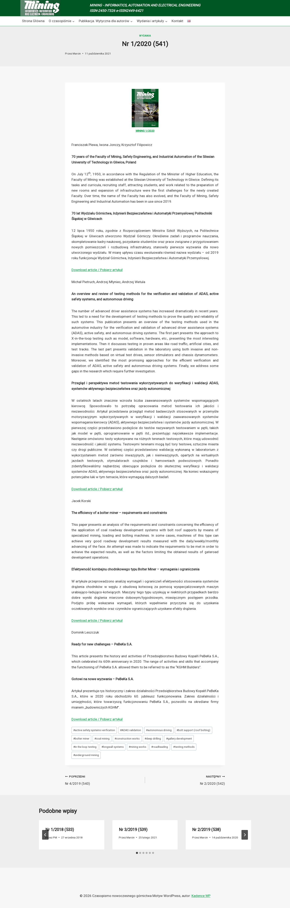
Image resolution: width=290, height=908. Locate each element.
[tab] (137, 853)
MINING (140, 130)
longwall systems (113, 746)
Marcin (77, 53)
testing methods (184, 746)
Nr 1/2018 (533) (59, 829)
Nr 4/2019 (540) (103, 780)
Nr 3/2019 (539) (133, 829)
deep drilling (153, 738)
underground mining (86, 755)
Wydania (145, 35)
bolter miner (81, 738)
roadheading (159, 746)
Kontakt (177, 21)
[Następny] (244, 835)
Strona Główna (33, 21)
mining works (137, 746)
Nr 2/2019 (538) (206, 829)
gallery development (179, 738)
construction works (127, 738)
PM (55, 837)
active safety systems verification (94, 730)
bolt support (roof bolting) (193, 730)
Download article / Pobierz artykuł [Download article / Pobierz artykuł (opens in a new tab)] (97, 270)
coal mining (102, 738)
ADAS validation (130, 730)
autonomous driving (159, 730)
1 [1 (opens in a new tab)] (146, 130)
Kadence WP (201, 896)
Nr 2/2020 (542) (186, 780)
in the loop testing (84, 746)
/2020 (150, 130)
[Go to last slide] (45, 835)
